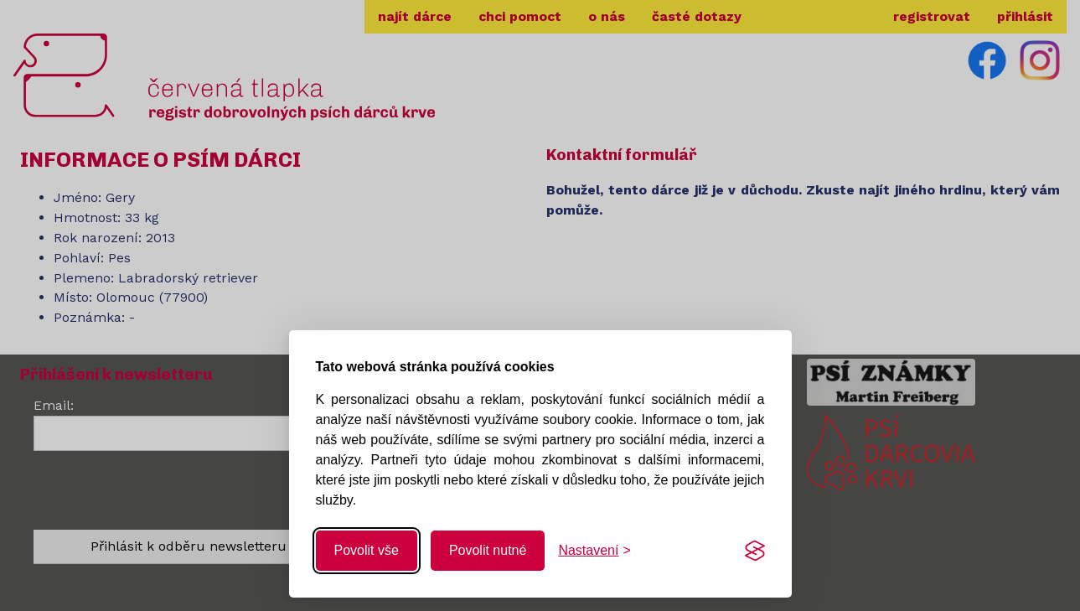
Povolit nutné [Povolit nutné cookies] (488, 550)
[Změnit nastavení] (594, 551)
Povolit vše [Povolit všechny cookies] (366, 550)
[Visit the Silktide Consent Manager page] (755, 551)
